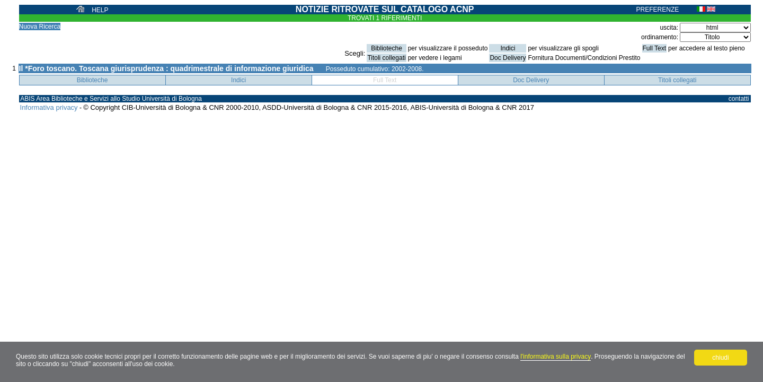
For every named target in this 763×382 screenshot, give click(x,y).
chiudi (720, 357)
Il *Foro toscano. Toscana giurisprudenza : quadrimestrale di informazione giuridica (166, 68)
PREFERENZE (657, 9)
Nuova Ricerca (40, 26)
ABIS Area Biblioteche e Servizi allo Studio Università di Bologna (111, 98)
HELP (100, 10)
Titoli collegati (677, 80)
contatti (739, 98)
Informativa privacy (49, 107)
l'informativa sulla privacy (555, 356)
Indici (238, 80)
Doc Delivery (531, 80)
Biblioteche (92, 80)
